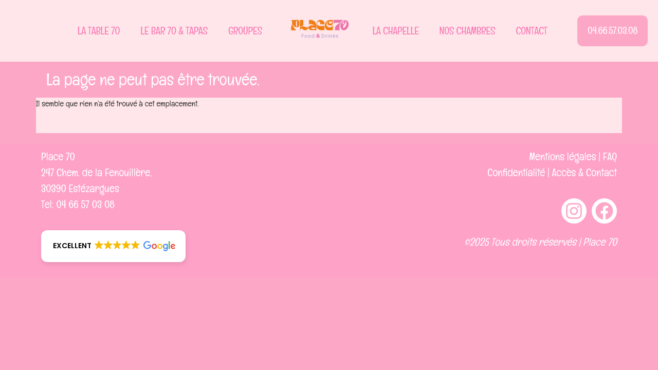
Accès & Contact (584, 172)
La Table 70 (99, 31)
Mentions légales (562, 156)
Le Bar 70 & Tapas (174, 31)
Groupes (245, 31)
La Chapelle (395, 31)
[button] (113, 246)
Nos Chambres (468, 31)
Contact (531, 31)
